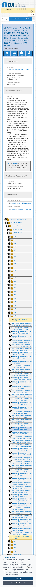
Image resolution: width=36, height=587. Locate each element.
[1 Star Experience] (18, 9)
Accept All (18, 578)
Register (15, 163)
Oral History (27, 19)
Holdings (5, 19)
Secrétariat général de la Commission (20, 70)
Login (31, 15)
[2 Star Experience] (20, 9)
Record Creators (16, 19)
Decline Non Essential (18, 583)
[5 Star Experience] (26, 9)
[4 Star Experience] (24, 9)
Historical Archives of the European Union (21, 203)
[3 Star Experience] (22, 9)
